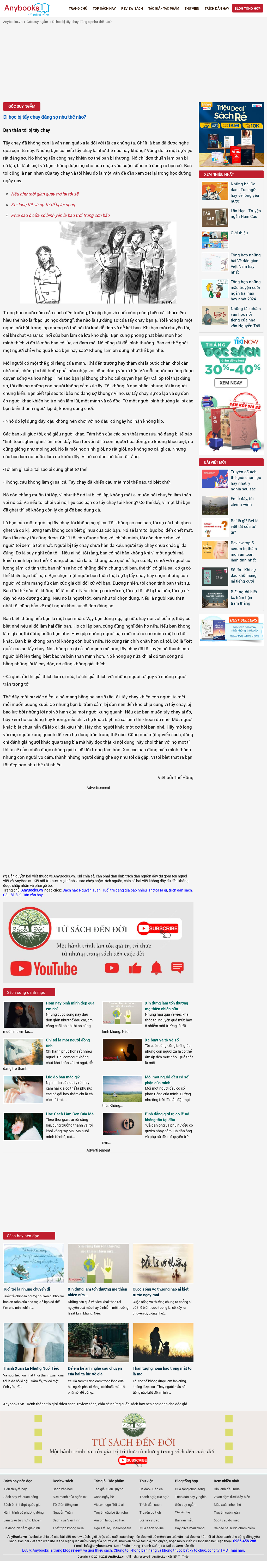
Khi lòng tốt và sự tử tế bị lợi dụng (43, 204)
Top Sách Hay (104, 8)
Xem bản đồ (185, 1546)
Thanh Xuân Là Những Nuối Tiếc (31, 1368)
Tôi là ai (118, 1504)
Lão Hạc (119, 1520)
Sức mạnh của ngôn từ (69, 1496)
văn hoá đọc (186, 1536)
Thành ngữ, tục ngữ (153, 1496)
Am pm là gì (102, 1520)
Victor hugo (102, 1504)
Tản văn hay (33, 895)
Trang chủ (78, 8)
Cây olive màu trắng (189, 1528)
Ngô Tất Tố (102, 1528)
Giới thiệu (239, 232)
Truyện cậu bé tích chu (111, 1512)
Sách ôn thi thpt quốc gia (21, 1504)
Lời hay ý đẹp (149, 1520)
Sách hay (70, 890)
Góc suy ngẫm (37, 21)
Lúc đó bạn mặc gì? (63, 1076)
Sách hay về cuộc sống (20, 1496)
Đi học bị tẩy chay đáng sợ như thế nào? (82, 21)
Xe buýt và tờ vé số (162, 1039)
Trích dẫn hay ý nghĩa (191, 1496)
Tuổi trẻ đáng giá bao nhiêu (124, 890)
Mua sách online (151, 1528)
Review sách (132, 8)
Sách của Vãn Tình (66, 1520)
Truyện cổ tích (150, 1512)
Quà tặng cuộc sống (190, 1489)
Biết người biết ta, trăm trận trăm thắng (244, 597)
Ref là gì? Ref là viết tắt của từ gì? (244, 526)
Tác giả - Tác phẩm (163, 8)
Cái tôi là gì (12, 895)
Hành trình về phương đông (23, 1512)
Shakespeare (121, 1528)
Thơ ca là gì (157, 890)
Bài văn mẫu (184, 1520)
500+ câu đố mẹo (226, 1520)
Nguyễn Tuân (90, 890)
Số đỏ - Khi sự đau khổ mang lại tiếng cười (244, 575)
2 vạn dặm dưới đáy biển (232, 1496)
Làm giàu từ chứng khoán (22, 1520)
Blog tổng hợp (247, 8)
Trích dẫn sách (150, 1504)
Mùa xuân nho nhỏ (227, 1504)
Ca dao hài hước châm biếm (234, 1528)
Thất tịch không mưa (68, 1528)
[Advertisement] (133, 63)
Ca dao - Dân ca (151, 1489)
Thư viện (192, 8)
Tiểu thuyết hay (15, 1489)
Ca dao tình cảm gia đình (21, 1528)
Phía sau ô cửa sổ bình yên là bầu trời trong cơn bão (60, 215)
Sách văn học (63, 1489)
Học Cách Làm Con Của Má (70, 1113)
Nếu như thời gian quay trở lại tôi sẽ (44, 194)
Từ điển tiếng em (65, 1504)
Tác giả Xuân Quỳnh (108, 1489)
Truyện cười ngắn (227, 1512)
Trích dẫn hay (217, 8)
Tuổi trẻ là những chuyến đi (26, 1289)
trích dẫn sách (180, 890)
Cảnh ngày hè (104, 1496)
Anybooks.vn (12, 21)
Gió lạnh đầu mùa (227, 1489)
